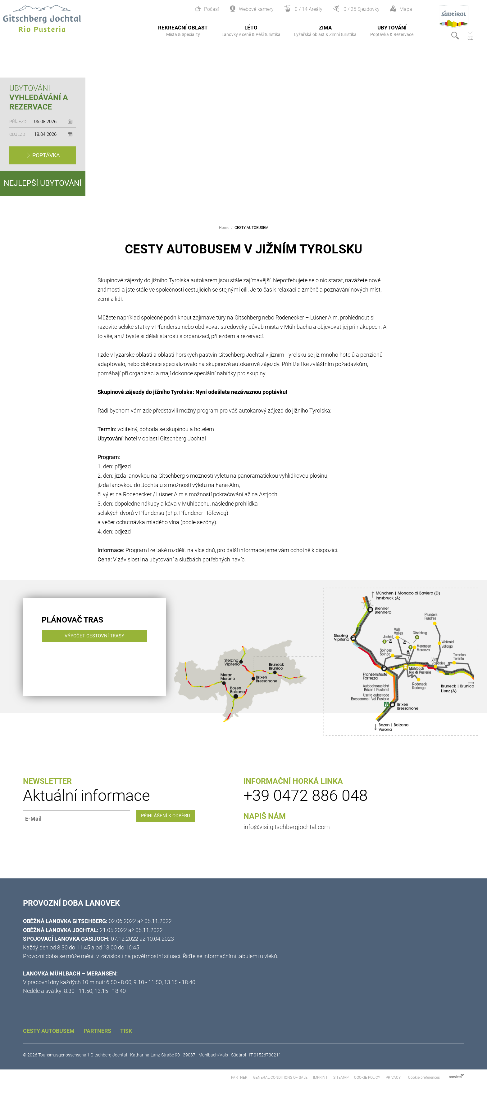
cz (470, 38)
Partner (239, 1077)
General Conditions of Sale (280, 1077)
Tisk (126, 1031)
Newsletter (47, 781)
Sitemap (341, 1077)
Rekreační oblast (183, 31)
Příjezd (17, 121)
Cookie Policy (367, 1077)
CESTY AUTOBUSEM (251, 228)
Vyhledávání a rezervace (38, 102)
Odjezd (17, 134)
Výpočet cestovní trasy (98, 648)
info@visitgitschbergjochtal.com (287, 827)
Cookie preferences (424, 1077)
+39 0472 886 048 (306, 795)
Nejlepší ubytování (43, 183)
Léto (250, 31)
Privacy (393, 1077)
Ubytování (391, 31)
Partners (98, 1031)
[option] (243, 128)
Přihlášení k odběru (171, 819)
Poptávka (45, 155)
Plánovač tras (72, 619)
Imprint (321, 1077)
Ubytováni (29, 88)
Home (224, 228)
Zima (325, 31)
